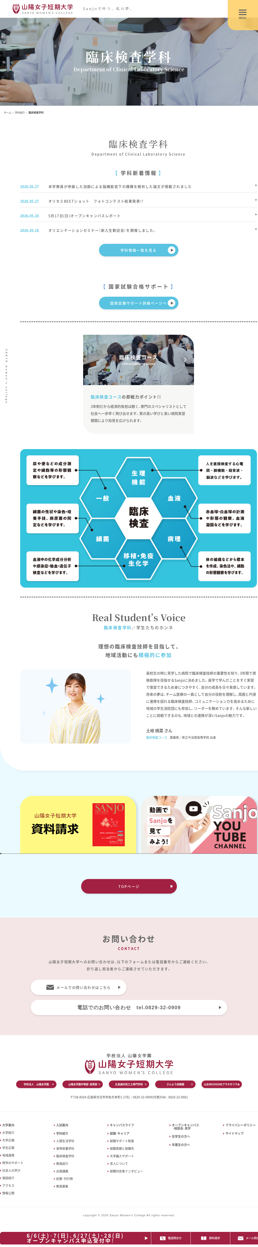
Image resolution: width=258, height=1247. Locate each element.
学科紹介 (20, 112)
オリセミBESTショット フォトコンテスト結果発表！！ (96, 201)
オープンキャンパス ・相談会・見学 (184, 1127)
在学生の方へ (181, 1136)
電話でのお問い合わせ (129, 1007)
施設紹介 (8, 1178)
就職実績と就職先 (122, 1148)
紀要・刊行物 (64, 1178)
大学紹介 (8, 1132)
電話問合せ (179, 1238)
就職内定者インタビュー (126, 1171)
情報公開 (8, 1193)
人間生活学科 (65, 1141)
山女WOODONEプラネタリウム (222, 1084)
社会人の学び (11, 1170)
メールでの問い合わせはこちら (83, 987)
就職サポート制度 (122, 1141)
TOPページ (129, 886)
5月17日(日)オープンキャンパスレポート (84, 215)
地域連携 (8, 1155)
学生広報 (8, 1147)
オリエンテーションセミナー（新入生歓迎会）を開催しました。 (102, 230)
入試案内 (62, 1125)
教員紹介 (62, 1163)
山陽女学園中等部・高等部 (82, 1084)
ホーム (7, 112)
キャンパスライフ (122, 1125)
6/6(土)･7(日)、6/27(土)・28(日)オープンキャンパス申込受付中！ (77, 1238)
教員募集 (62, 1186)
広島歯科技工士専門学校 (129, 1084)
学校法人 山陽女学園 (36, 1084)
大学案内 (8, 1125)
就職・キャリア (120, 1133)
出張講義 (62, 1171)
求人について (119, 1163)
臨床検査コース (138, 359)
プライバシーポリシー (240, 1125)
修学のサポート (12, 1163)
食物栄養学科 (65, 1148)
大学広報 (8, 1140)
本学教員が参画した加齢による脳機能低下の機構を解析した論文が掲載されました (120, 186)
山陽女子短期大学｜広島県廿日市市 (76, 9)
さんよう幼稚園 (175, 1084)
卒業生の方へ (181, 1144)
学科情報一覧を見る (138, 250)
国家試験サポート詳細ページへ (138, 303)
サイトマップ (234, 1133)
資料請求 (220, 1238)
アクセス (8, 1185)
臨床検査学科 (65, 1156)
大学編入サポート (122, 1156)
